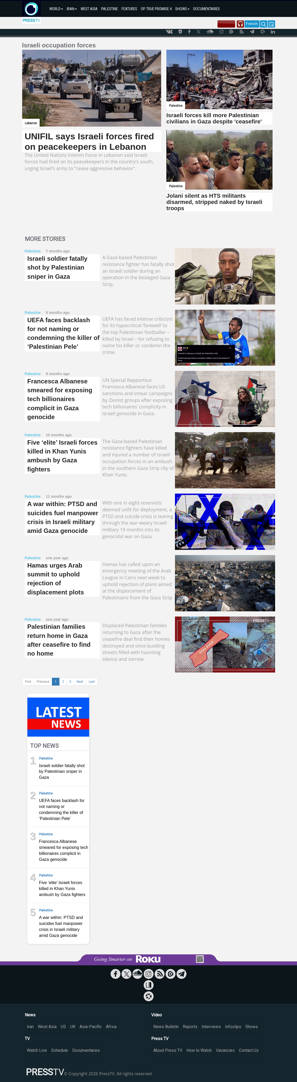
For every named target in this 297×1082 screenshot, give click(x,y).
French (252, 23)
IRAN (72, 9)
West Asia (47, 1026)
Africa (111, 1026)
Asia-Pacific (91, 1026)
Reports (190, 1026)
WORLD (56, 9)
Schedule (59, 1050)
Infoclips (233, 1026)
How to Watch (199, 1050)
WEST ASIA (89, 9)
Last (92, 681)
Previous (43, 681)
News (30, 1014)
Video (156, 1014)
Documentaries (86, 1050)
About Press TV (167, 1050)
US (63, 1026)
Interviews (211, 1026)
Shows (251, 1026)
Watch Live (37, 1050)
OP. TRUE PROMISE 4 (156, 9)
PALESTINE (109, 9)
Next (80, 681)
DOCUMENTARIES (206, 9)
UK (72, 1026)
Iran (30, 1026)
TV (27, 1038)
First (28, 681)
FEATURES (129, 9)
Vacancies (225, 1050)
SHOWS (182, 9)
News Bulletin (166, 1026)
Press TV (159, 1038)
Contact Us (249, 1050)
